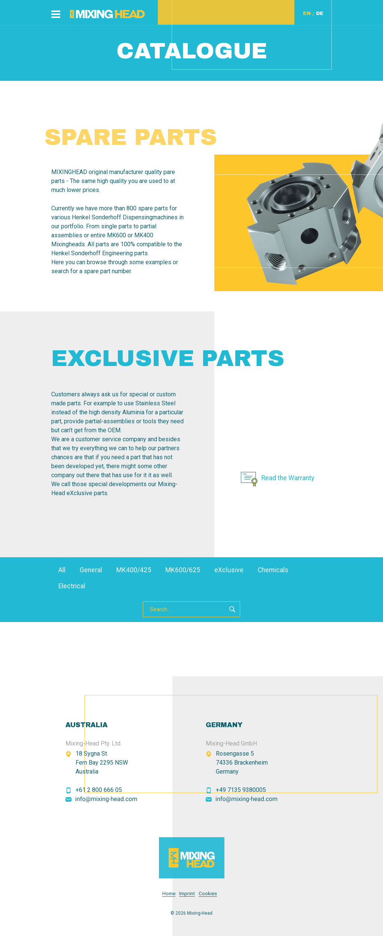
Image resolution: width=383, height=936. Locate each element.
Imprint (187, 893)
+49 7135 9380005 (241, 789)
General (91, 570)
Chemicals (273, 570)
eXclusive (228, 570)
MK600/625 (182, 570)
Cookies (208, 893)
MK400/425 (133, 570)
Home (168, 893)
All (61, 570)
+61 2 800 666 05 (99, 789)
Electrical (71, 586)
